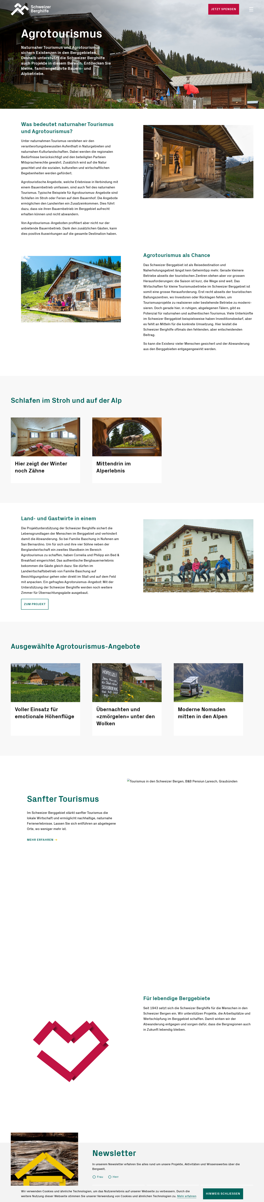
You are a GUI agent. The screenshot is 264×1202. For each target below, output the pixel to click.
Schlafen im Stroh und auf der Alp (66, 400)
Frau (100, 1176)
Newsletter (114, 1153)
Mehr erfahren (186, 1196)
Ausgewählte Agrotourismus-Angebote (75, 646)
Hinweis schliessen (223, 1193)
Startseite (50, 9)
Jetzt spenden (223, 9)
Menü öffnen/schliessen (251, 9)
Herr (116, 1176)
